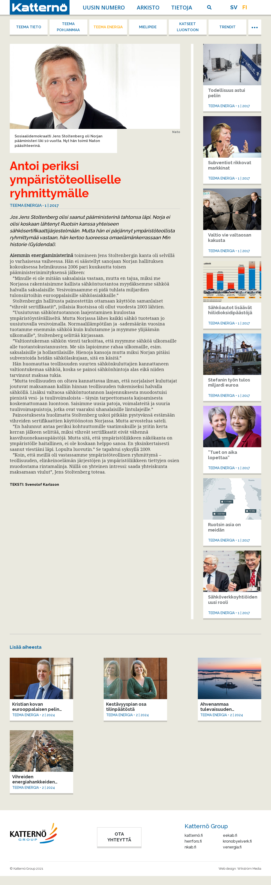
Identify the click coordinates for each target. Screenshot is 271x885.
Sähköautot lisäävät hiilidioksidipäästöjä (230, 310)
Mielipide (148, 27)
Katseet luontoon (188, 27)
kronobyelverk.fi (237, 841)
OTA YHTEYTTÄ (119, 836)
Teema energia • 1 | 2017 (34, 205)
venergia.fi (232, 847)
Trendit (227, 27)
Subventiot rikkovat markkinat (229, 165)
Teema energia (108, 27)
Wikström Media (249, 868)
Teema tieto (28, 27)
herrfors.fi (193, 841)
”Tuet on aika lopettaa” (222, 455)
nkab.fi (190, 847)
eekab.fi (230, 835)
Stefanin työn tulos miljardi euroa (229, 382)
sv (233, 7)
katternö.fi (194, 835)
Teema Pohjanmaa (68, 27)
